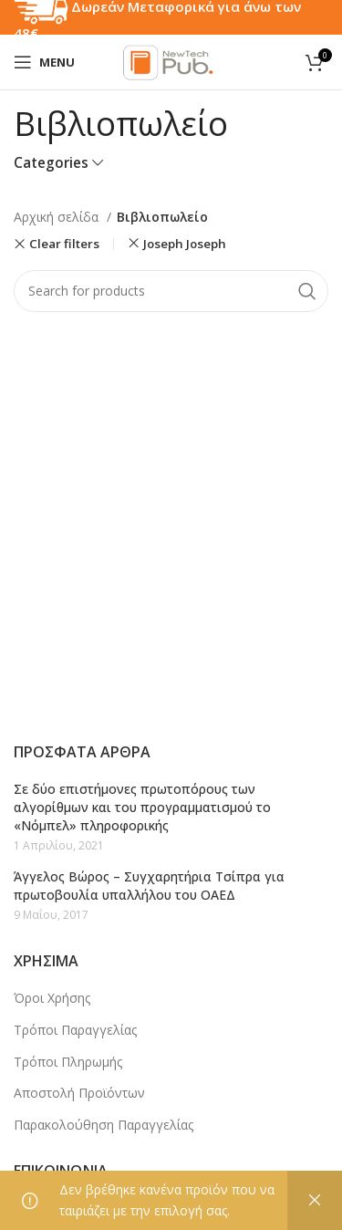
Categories (51, 163)
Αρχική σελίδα (58, 216)
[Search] (171, 291)
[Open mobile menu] (44, 62)
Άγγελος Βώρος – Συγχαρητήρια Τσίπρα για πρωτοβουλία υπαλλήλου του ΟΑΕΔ (149, 885)
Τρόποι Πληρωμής (68, 1061)
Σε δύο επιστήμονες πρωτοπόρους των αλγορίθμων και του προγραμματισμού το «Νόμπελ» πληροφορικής (142, 806)
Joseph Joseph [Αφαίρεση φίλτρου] (184, 243)
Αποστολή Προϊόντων (79, 1092)
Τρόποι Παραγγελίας (75, 1029)
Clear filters (64, 244)
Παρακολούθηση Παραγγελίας (103, 1124)
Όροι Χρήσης (52, 997)
